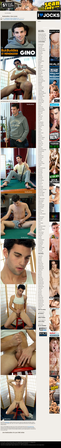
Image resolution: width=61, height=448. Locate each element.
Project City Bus (41, 200)
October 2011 (40, 303)
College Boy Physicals (42, 93)
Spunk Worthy (40, 223)
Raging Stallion (40, 201)
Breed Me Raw (40, 79)
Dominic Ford (40, 106)
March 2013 (40, 277)
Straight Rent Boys (41, 229)
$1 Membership (7, 18)
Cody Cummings (41, 91)
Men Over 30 (40, 183)
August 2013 (40, 269)
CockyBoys (40, 90)
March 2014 (40, 262)
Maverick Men (40, 177)
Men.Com (40, 184)
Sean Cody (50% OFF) (42, 38)
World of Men (40, 249)
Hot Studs (40, 154)
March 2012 (40, 295)
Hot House (40, 152)
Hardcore (39, 146)
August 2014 (40, 256)
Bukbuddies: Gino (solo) (9, 16)
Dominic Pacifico (41, 108)
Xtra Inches (40, 250)
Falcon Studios (40, 123)
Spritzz (39, 221)
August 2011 (40, 306)
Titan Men (40, 238)
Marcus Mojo (40, 172)
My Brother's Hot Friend (42, 189)
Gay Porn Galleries (41, 137)
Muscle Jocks (40, 187)
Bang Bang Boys (41, 61)
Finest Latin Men (41, 125)
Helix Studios (40, 148)
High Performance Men (42, 149)
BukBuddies (15, 18)
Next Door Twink (41, 195)
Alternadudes (40, 53)
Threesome (40, 235)
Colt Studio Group (41, 96)
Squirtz (39, 224)
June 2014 (40, 257)
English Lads (40, 116)
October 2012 (40, 285)
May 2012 (40, 292)
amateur (11, 19)
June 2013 (40, 272)
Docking (39, 105)
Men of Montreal (41, 180)
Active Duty (40, 47)
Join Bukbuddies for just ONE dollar (13, 432)
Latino (39, 166)
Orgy (39, 197)
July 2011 (39, 308)
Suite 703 (39, 230)
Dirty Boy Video (40, 102)
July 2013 (39, 271)
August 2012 (40, 288)
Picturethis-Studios (41, 198)
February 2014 (40, 263)
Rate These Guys (41, 204)
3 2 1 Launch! (40, 45)
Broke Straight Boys (41, 80)
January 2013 (40, 280)
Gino (17, 19)
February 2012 (40, 297)
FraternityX (40, 129)
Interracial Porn (40, 155)
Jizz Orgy (39, 160)
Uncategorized (40, 242)
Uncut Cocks (40, 244)
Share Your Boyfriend (41, 213)
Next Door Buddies (41, 192)
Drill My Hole (40, 111)
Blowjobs (39, 74)
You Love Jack (40, 252)
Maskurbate (40, 175)
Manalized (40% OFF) (42, 34)
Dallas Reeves (40, 99)
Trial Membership (41, 239)
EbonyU (39, 114)
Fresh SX (39, 134)
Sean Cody (40, 212)
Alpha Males (40, 51)
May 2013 (40, 274)
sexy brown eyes (31, 426)
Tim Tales (39, 236)
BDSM (39, 64)
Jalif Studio (40, 158)
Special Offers (40, 218)
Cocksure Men (40, 88)
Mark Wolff (40, 174)
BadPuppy (40, 59)
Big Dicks (39, 68)
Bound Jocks (40, 77)
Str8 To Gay (40, 227)
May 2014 (40, 259)
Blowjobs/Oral (40, 76)
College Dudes (40, 94)
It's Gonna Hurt (40, 157)
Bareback (39, 62)
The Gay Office (40, 233)
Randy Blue (40, 203)
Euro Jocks (40, 117)
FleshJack (40, 126)
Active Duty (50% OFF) (42, 35)
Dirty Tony (40, 103)
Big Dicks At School (41, 70)
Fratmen (39, 131)
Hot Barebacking (41, 151)
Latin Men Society (41, 163)
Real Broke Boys (41, 206)
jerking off (20, 19)
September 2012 (41, 286)
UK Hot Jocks (40, 241)
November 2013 (41, 268)
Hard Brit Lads (40, 143)
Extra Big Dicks (40, 122)
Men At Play (40, 178)
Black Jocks (40, 71)
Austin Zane (40, 56)
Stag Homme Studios (41, 226)
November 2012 (41, 283)
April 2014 (40, 260)
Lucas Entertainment (41, 168)
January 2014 (40, 265)
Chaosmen (40, 85)
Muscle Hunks (40, 186)
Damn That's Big (41, 100)
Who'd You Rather (41, 247)
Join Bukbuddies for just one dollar (9, 101)
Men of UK (40, 181)
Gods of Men (40, 142)
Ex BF (39, 120)
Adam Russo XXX (41, 48)
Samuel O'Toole (41, 210)
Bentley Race (40, 67)
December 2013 (41, 266)
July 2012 (39, 289)
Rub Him (39, 209)
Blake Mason (40, 73)
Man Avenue (40, 169)
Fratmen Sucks (40, 132)
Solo (18, 18)
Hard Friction (40, 145)
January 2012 (40, 298)
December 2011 (41, 300)
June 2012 (40, 291)
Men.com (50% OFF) (41, 37)
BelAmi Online (40, 65)
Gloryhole (39, 140)
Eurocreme (40, 119)
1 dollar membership (6, 19)
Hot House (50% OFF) (42, 40)
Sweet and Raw (41, 232)
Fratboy (39, 128)
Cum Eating (40, 97)
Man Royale (40, 171)
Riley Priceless (40, 207)
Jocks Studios (40, 161)
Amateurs (11, 18)
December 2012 (41, 282)
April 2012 (40, 294)
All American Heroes (41, 50)
